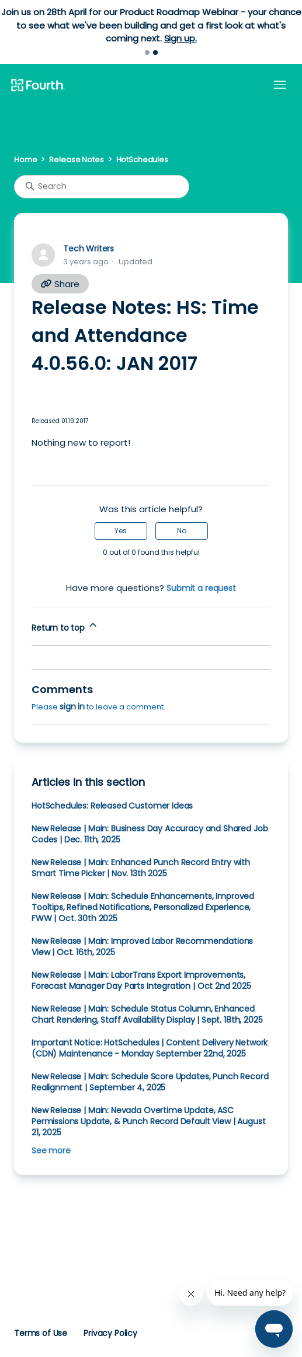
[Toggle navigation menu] (280, 85)
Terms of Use (40, 1333)
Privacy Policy (110, 1333)
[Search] (101, 186)
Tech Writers (88, 248)
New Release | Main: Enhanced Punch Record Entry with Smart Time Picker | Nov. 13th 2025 (141, 867)
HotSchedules (142, 159)
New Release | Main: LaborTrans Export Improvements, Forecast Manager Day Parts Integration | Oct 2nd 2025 (141, 980)
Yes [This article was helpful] (120, 531)
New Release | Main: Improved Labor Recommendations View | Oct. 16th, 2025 (142, 946)
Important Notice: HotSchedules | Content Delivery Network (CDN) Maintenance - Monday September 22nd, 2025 (150, 1048)
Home (25, 159)
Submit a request (201, 588)
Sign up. (180, 38)
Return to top (65, 626)
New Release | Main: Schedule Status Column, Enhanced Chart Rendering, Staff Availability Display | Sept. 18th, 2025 (147, 1014)
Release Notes (76, 159)
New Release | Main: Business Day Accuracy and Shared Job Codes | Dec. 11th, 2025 (150, 834)
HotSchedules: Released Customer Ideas (112, 806)
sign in (72, 706)
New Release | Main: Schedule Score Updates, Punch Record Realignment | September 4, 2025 (150, 1082)
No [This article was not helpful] (181, 531)
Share (60, 284)
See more (51, 1150)
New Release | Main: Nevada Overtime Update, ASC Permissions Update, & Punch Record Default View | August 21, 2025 (148, 1121)
